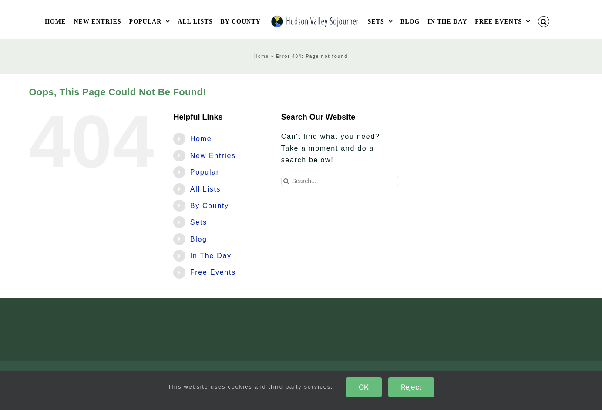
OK (364, 387)
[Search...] (340, 181)
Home (261, 56)
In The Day (211, 255)
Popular (204, 172)
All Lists (205, 189)
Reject (411, 387)
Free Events (213, 272)
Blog (198, 239)
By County (209, 205)
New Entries (213, 155)
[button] (543, 21)
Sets (198, 222)
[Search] (286, 181)
